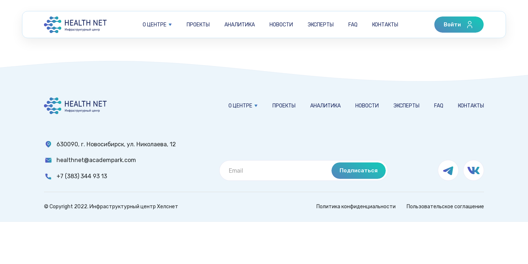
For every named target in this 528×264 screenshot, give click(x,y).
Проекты (198, 25)
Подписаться (359, 170)
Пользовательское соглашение (445, 206)
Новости (281, 25)
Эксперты (321, 25)
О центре (154, 25)
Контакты (385, 25)
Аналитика (239, 25)
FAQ (353, 25)
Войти (459, 24)
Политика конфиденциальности (356, 206)
